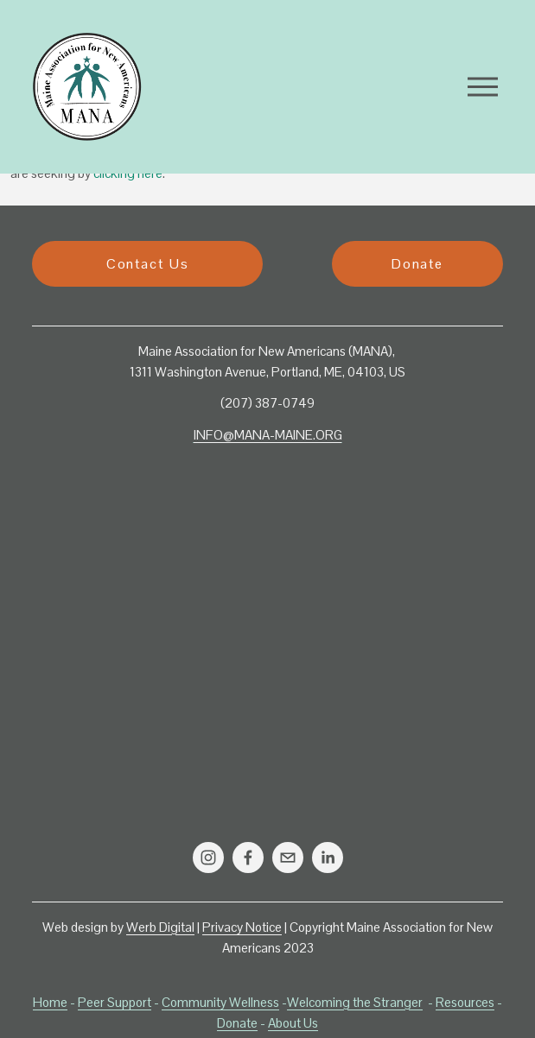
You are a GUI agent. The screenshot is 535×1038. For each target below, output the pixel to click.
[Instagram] (208, 857)
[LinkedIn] (327, 857)
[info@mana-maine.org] (287, 857)
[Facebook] (248, 857)
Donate (417, 264)
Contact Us (147, 264)
